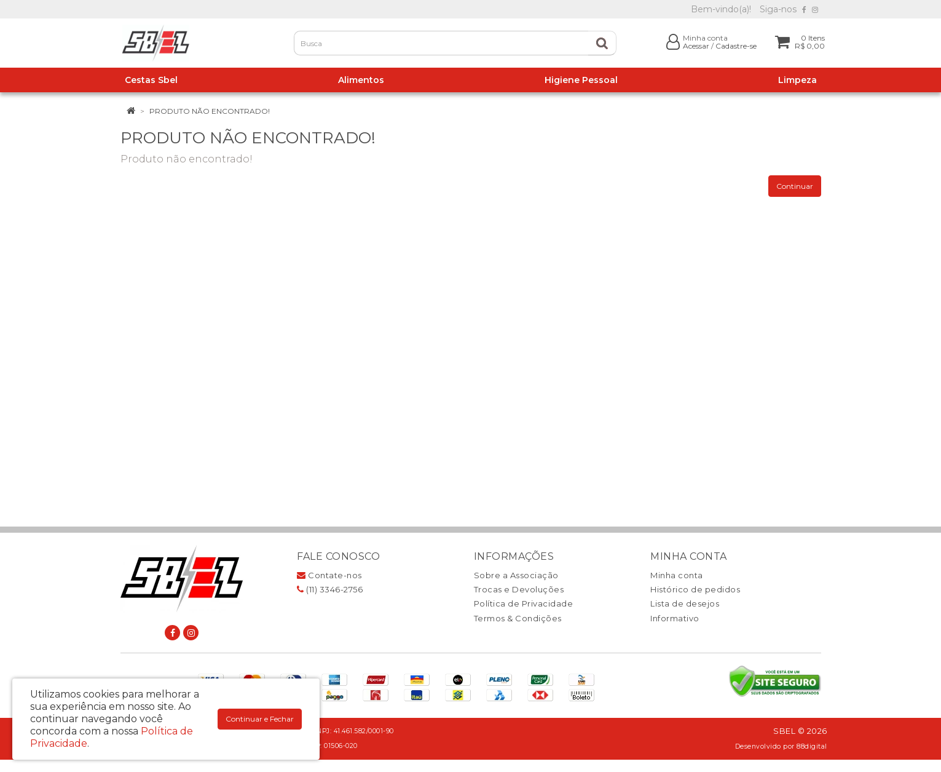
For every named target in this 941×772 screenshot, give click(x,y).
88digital (812, 746)
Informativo (674, 618)
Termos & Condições (518, 618)
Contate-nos (329, 575)
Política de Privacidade (523, 603)
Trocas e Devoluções (519, 589)
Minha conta (676, 575)
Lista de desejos (684, 603)
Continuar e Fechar (260, 718)
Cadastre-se (736, 45)
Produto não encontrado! (209, 111)
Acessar (696, 45)
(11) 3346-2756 (330, 589)
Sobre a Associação (516, 575)
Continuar (794, 186)
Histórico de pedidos (695, 589)
